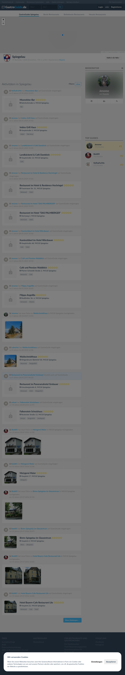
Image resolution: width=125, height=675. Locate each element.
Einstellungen (96, 662)
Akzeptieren (111, 662)
